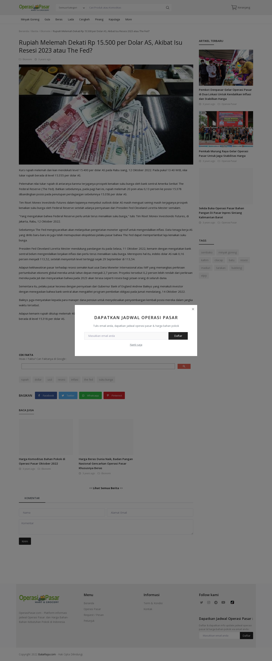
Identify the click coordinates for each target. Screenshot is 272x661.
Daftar (178, 336)
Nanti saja (136, 344)
